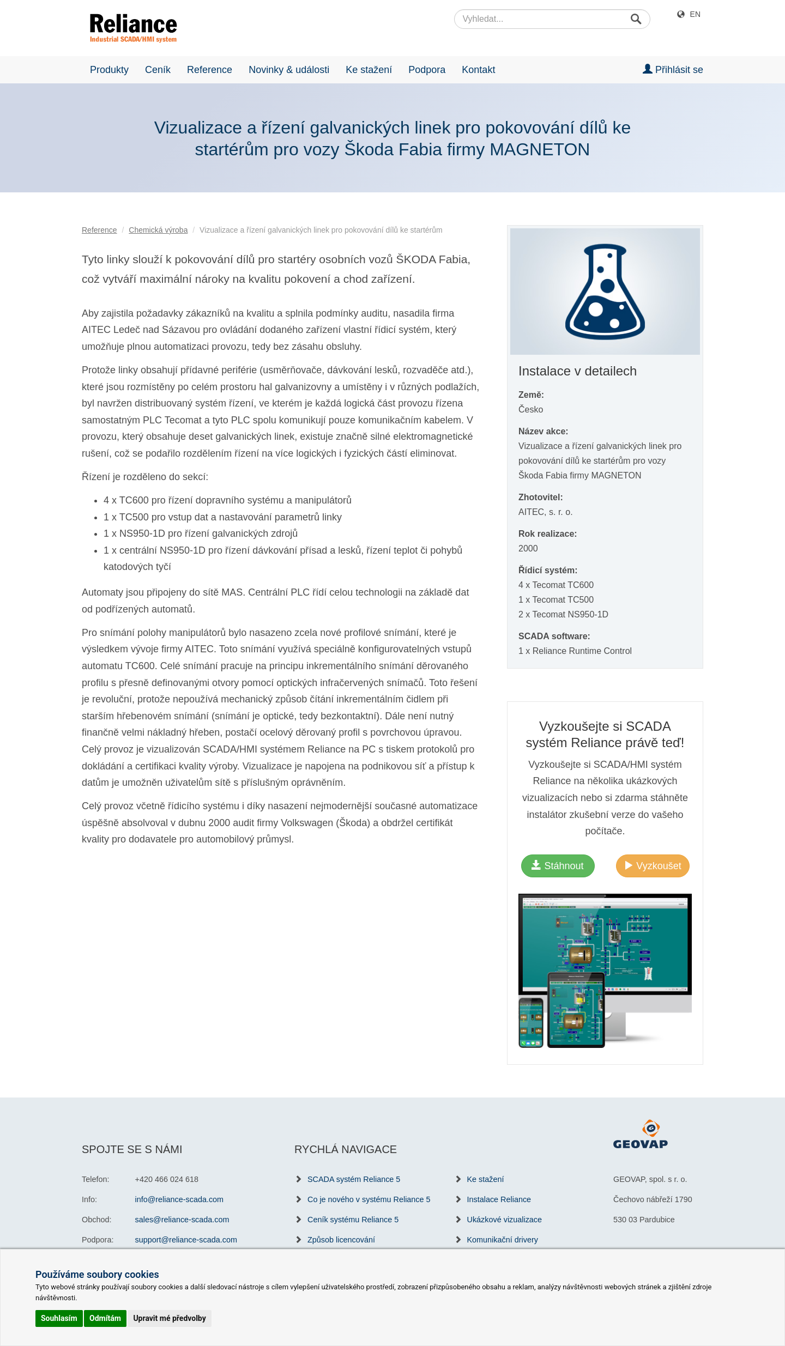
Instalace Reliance (499, 1199)
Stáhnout (557, 865)
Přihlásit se (673, 69)
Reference (209, 69)
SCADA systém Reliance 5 (353, 1179)
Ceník (158, 69)
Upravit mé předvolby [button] (169, 1318)
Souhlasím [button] (59, 1318)
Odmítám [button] (105, 1318)
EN (695, 14)
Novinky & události (289, 69)
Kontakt (478, 69)
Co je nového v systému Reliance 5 (369, 1199)
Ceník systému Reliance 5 (352, 1219)
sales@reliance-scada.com (182, 1219)
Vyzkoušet (652, 865)
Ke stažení (369, 69)
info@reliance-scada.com (179, 1199)
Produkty (109, 69)
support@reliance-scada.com (186, 1239)
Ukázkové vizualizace (504, 1219)
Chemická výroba (158, 230)
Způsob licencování (341, 1239)
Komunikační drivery (502, 1239)
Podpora (426, 69)
